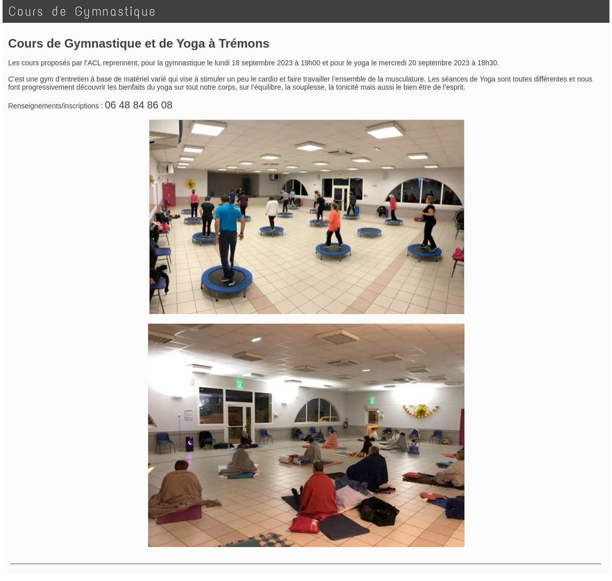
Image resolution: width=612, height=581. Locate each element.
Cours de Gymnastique (82, 11)
